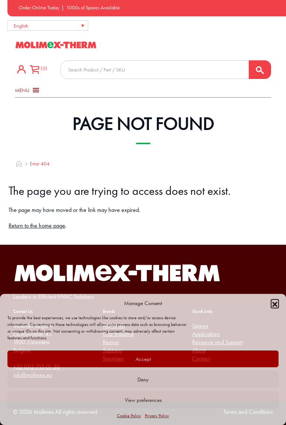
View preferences (143, 400)
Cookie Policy (129, 416)
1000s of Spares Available (93, 7)
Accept (143, 359)
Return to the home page (37, 225)
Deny (143, 379)
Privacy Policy (157, 416)
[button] (275, 303)
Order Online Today (39, 7)
